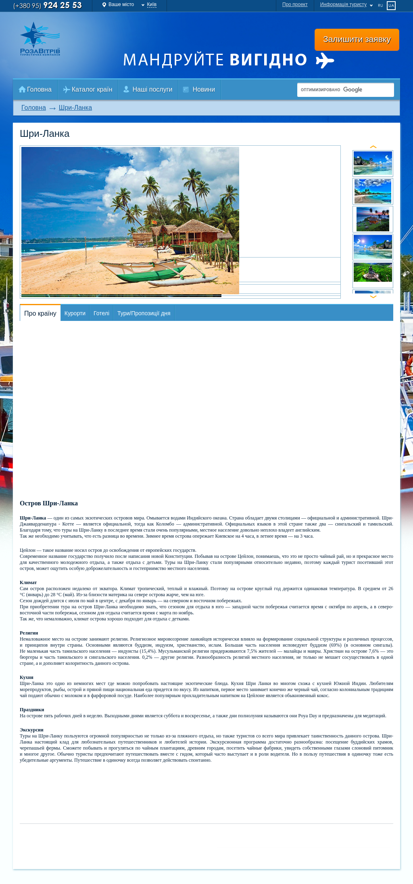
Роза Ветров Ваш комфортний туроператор (48, 39)
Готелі (101, 313)
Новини (203, 89)
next (373, 296)
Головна (39, 89)
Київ (151, 4)
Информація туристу (343, 4)
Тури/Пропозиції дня (144, 313)
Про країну (40, 313)
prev (373, 146)
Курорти (75, 313)
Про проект (295, 4)
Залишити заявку (357, 39)
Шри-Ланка (75, 107)
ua (391, 5)
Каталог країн (92, 89)
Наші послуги (152, 89)
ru (380, 5)
